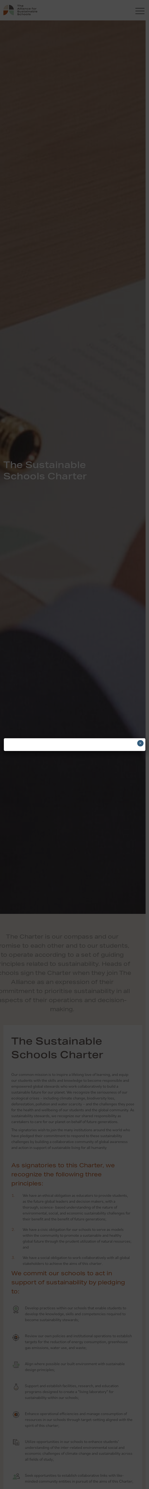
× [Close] (140, 743)
